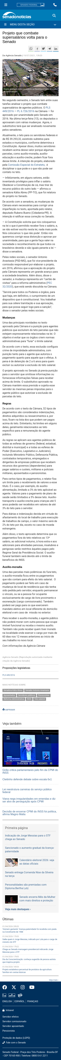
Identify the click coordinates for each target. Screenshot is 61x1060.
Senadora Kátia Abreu (13, 690)
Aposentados (9, 695)
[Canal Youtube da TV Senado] (30, 987)
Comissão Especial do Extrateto (26, 164)
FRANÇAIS (32, 1001)
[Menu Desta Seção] (30, 24)
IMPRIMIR (8, 709)
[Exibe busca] (54, 16)
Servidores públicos (26, 695)
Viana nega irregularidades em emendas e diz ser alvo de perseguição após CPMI (28, 800)
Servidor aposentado (13, 1026)
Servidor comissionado (14, 1021)
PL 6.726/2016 (25, 111)
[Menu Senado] (6, 5)
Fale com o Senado (14, 1042)
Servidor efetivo (10, 1016)
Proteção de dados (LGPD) (16, 1038)
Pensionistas (43, 695)
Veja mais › (54, 980)
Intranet (8, 1010)
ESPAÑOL (19, 1001)
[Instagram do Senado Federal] (22, 987)
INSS (29, 699)
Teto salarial (39, 699)
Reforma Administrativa (14, 699)
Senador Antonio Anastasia (37, 690)
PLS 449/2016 (8, 675)
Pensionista (8, 1030)
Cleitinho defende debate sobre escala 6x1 (27, 779)
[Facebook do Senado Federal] (5, 987)
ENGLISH (7, 1001)
